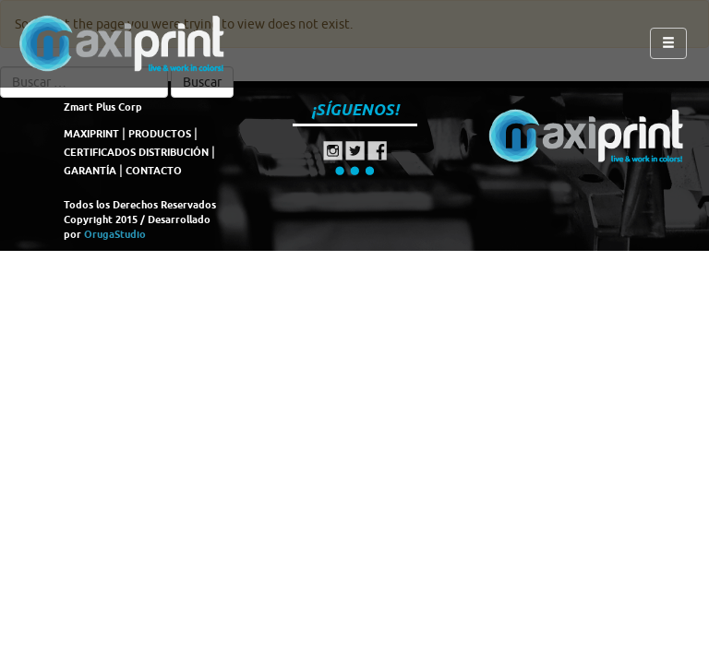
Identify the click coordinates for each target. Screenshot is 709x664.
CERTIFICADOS (100, 152)
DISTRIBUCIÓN (173, 152)
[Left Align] (668, 43)
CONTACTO (154, 170)
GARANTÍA (90, 170)
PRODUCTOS (159, 133)
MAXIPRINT (91, 133)
